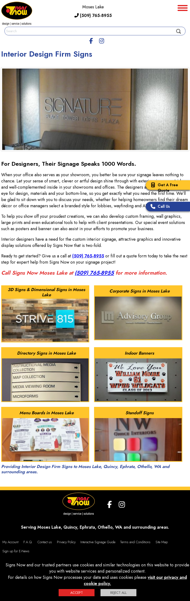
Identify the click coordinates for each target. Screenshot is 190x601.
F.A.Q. (28, 542)
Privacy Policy (66, 542)
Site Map (162, 542)
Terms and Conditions (135, 542)
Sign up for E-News (15, 551)
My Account (10, 542)
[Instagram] (101, 40)
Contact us (44, 542)
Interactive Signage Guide (97, 542)
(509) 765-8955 (93, 15)
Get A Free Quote (163, 187)
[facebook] (91, 40)
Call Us (159, 207)
